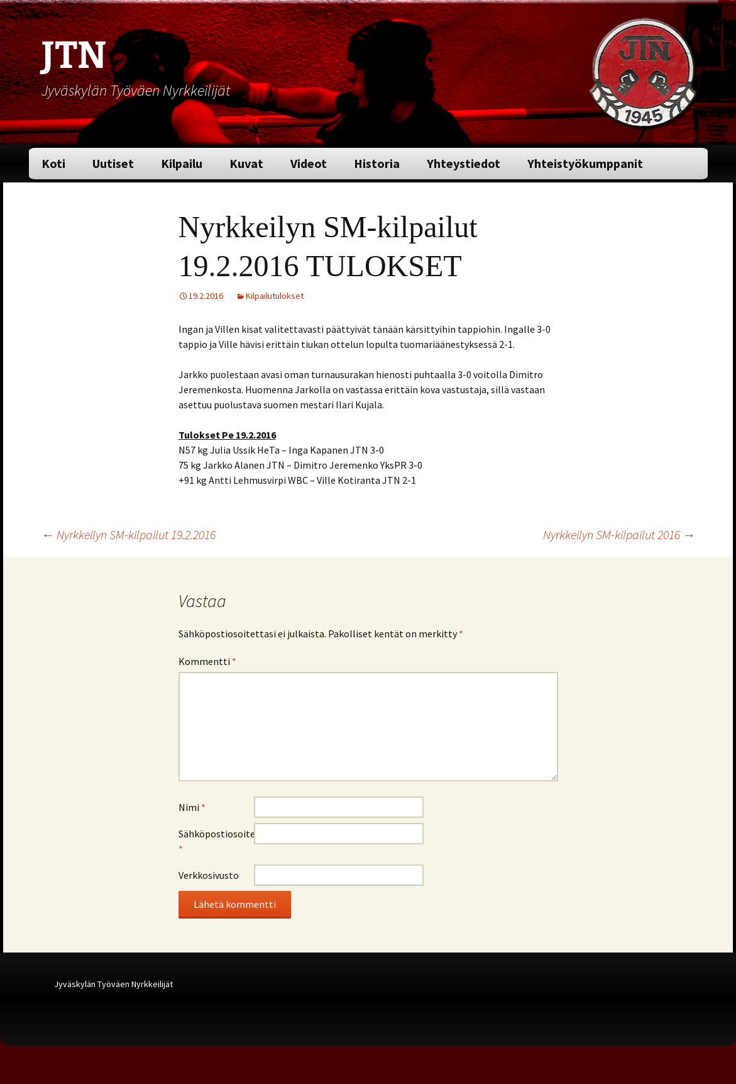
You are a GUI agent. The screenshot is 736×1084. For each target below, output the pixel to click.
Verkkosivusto (209, 875)
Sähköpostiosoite (216, 841)
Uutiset (113, 163)
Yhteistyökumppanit (585, 163)
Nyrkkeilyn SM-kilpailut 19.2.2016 (128, 534)
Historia (377, 163)
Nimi (192, 807)
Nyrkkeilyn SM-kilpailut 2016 (619, 534)
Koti (53, 163)
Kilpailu (181, 163)
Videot (308, 163)
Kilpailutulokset (275, 295)
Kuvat (246, 163)
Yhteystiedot (463, 163)
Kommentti (207, 661)
